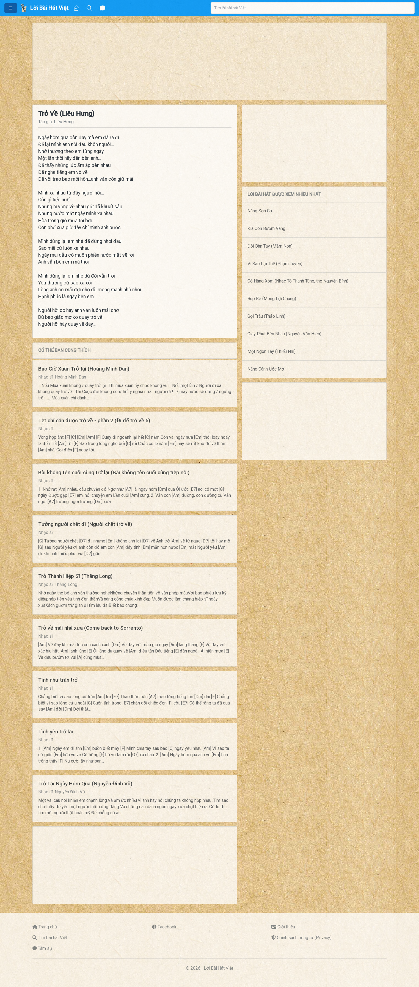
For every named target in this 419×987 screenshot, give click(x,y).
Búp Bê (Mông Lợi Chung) (271, 298)
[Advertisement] (198, 61)
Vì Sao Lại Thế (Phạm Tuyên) (274, 263)
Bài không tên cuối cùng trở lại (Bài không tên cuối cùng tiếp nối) (113, 472)
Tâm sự (45, 948)
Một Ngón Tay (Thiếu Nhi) (271, 351)
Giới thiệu (286, 927)
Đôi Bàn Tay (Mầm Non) (270, 246)
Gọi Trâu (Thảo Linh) (266, 316)
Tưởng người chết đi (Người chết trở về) (85, 524)
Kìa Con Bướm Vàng (266, 228)
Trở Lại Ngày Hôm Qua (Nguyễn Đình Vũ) (85, 783)
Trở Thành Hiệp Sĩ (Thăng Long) (75, 576)
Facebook (167, 927)
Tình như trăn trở (58, 680)
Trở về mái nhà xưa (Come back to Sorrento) (90, 628)
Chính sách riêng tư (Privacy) (304, 937)
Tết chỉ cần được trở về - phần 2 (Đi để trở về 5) (94, 420)
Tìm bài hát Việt (52, 937)
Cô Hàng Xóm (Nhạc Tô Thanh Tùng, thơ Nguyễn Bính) (297, 281)
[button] (10, 8)
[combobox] (313, 8)
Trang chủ (47, 927)
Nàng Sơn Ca (259, 210)
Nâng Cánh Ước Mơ (265, 369)
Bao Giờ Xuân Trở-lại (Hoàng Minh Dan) (83, 369)
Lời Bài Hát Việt (218, 968)
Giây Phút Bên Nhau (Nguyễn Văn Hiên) (284, 333)
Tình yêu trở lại (55, 731)
